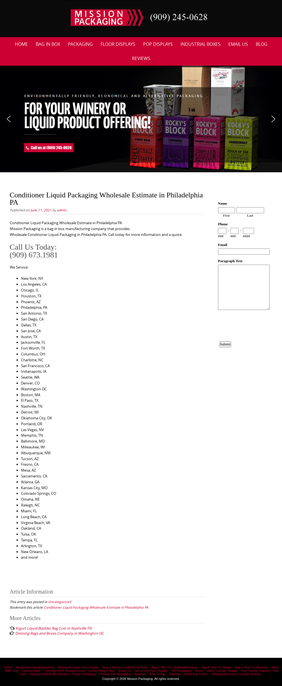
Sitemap (174, 674)
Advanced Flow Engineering (35, 667)
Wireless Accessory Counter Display (236, 674)
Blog (261, 44)
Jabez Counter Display (222, 670)
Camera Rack (31, 670)
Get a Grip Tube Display (150, 670)
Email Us (238, 44)
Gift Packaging (181, 670)
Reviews (141, 58)
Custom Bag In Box (101, 670)
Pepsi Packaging (83, 674)
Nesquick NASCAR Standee (49, 674)
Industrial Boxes (201, 44)
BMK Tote (11, 670)
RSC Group (157, 674)
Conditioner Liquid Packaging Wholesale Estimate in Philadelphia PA (96, 607)
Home (21, 44)
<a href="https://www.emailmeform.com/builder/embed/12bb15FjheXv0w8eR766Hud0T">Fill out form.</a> (243, 292)
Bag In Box (48, 44)
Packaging (80, 44)
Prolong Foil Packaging (115, 674)
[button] (8, 118)
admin (62, 210)
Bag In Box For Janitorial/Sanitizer (174, 667)
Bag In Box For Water (216, 667)
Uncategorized (59, 601)
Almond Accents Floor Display (78, 667)
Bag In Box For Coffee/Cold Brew (125, 667)
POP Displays (158, 44)
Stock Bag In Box (196, 674)
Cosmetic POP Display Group (64, 670)
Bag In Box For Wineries (251, 667)
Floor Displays (118, 44)
